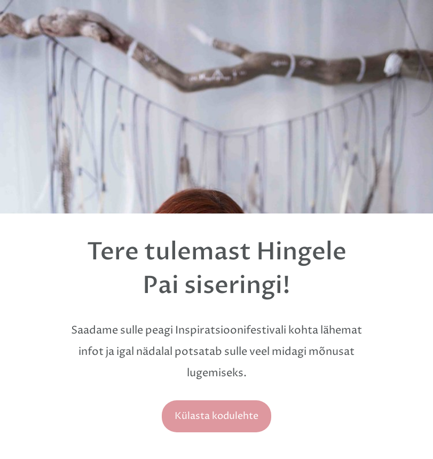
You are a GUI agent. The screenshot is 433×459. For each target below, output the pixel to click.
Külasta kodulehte (216, 416)
